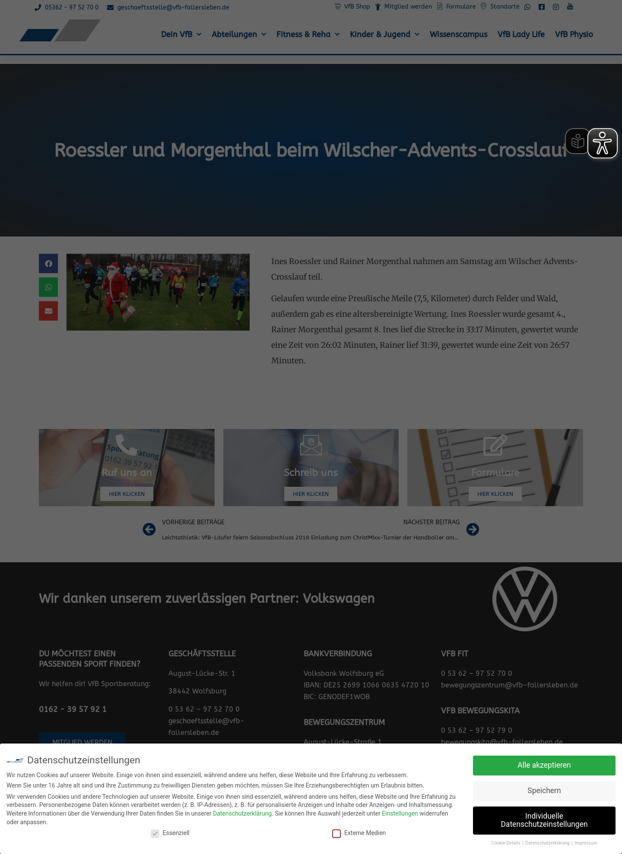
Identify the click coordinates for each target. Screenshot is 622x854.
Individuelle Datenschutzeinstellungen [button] (544, 820)
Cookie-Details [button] (506, 843)
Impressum (585, 843)
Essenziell (170, 832)
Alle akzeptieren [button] (544, 765)
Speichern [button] (544, 790)
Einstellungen (400, 813)
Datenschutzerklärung (242, 813)
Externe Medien (359, 832)
